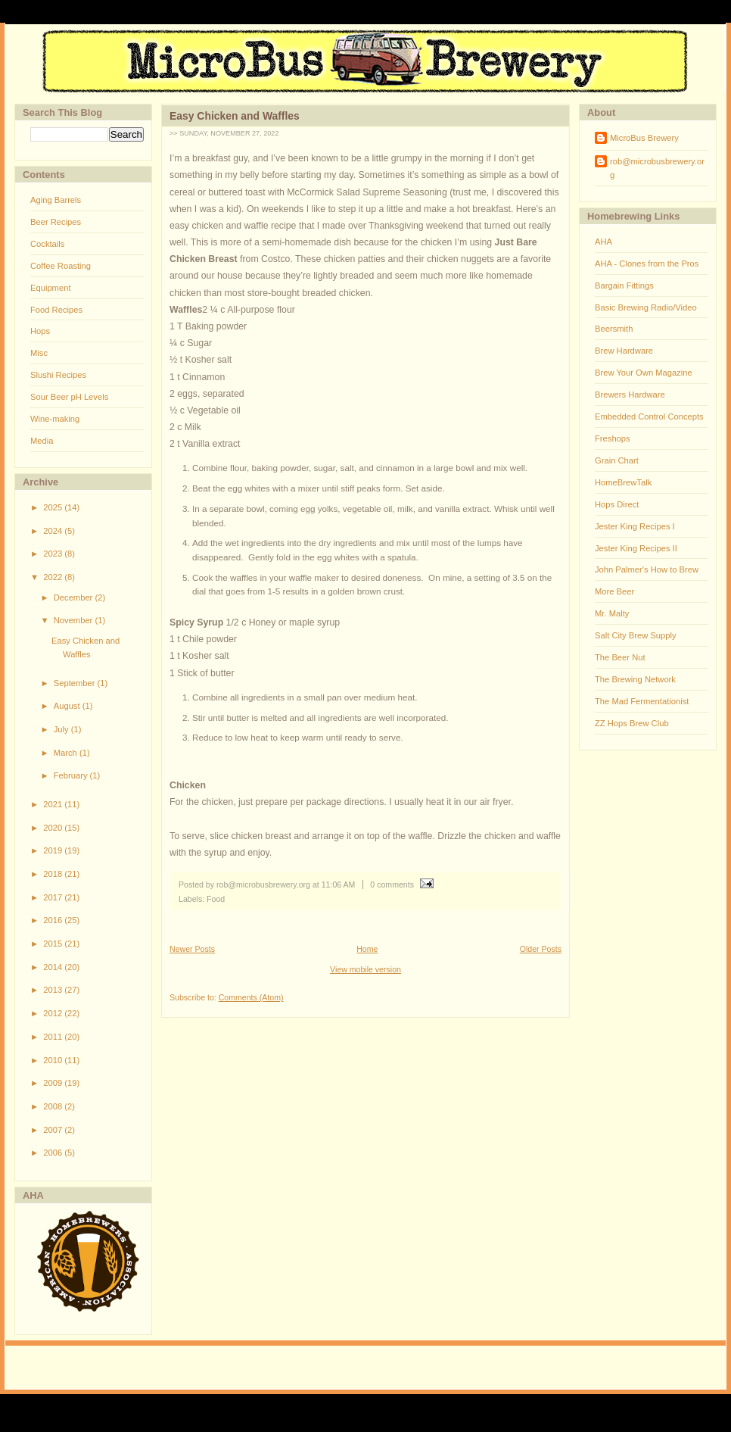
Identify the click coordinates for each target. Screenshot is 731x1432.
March (66, 752)
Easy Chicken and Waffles (235, 116)
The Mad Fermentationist (642, 701)
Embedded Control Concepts (649, 416)
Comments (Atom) (251, 997)
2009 (53, 1082)
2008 (53, 1106)
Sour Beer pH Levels (69, 396)
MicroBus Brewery (644, 137)
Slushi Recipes (58, 374)
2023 (53, 553)
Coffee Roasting (60, 265)
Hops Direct (617, 504)
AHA (603, 241)
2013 (53, 989)
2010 (53, 1060)
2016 (53, 920)
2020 (53, 827)
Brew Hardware (624, 350)
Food (216, 898)
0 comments (392, 884)
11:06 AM (339, 884)
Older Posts (540, 948)
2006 (53, 1152)
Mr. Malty (612, 613)
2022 (53, 577)
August (68, 705)
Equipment (50, 287)
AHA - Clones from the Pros (646, 263)
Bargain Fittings (624, 285)
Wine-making (54, 418)
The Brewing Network (635, 679)
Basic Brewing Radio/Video (646, 307)
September (76, 683)
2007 (53, 1129)
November (74, 620)
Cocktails (47, 243)
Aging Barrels (55, 199)
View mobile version (365, 969)
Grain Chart (617, 460)
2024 (53, 530)
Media (41, 440)
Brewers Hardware (630, 394)
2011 (53, 1036)
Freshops (612, 438)
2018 (53, 873)
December (74, 597)
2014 (53, 967)
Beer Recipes (55, 221)
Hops (40, 330)
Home (367, 948)
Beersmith (614, 328)
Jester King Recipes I (635, 526)
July (62, 729)
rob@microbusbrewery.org (657, 168)
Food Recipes (56, 309)
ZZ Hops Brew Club (632, 723)
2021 (53, 804)
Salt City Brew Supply (636, 635)
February (72, 775)
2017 (53, 897)
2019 (53, 850)
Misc (39, 352)
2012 (53, 1013)
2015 (53, 943)
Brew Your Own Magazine (643, 372)
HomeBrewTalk (623, 482)
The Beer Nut (620, 657)
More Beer (614, 591)
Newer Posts (192, 948)
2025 (53, 507)
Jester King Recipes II (636, 548)
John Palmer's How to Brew (646, 569)
